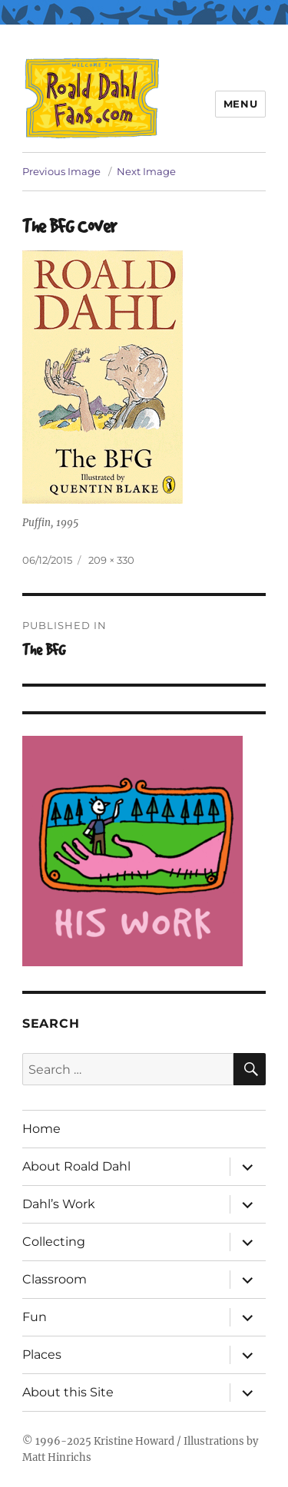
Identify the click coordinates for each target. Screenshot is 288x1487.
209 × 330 (111, 560)
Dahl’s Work (58, 1204)
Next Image (146, 171)
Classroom (54, 1279)
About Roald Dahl (76, 1166)
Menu (240, 104)
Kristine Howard (134, 1441)
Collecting (53, 1241)
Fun (34, 1317)
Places (41, 1354)
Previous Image (61, 171)
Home (41, 1128)
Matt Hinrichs (56, 1457)
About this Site (68, 1392)
